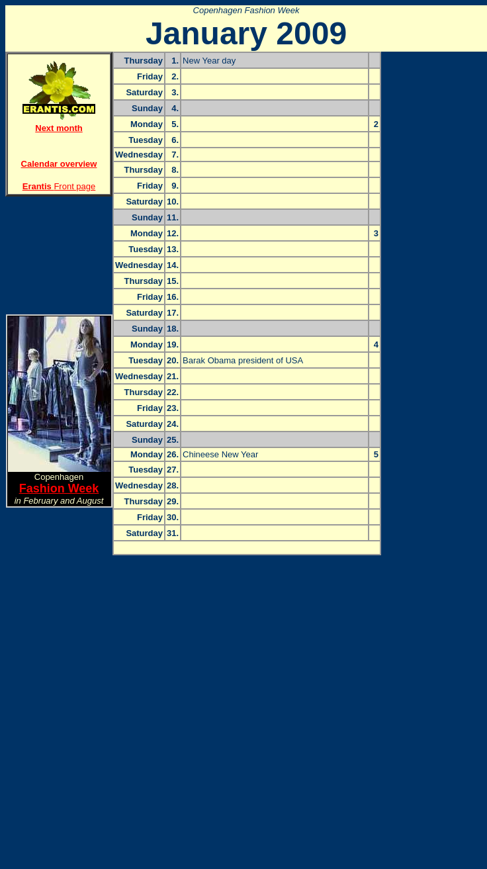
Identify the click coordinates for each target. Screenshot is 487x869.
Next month (59, 128)
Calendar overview (59, 164)
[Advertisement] (59, 251)
